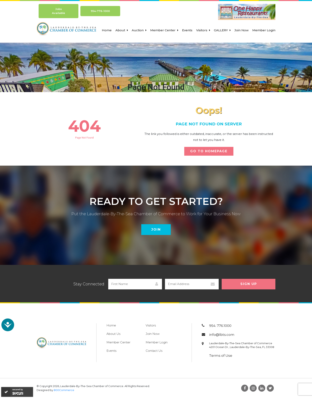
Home (107, 30)
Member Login (263, 30)
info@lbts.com (221, 335)
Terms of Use (220, 356)
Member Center (164, 30)
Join (156, 229)
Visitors (203, 30)
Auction (139, 30)
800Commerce (64, 390)
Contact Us (154, 351)
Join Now (241, 30)
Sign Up (248, 284)
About (121, 30)
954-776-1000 (100, 11)
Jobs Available (58, 11)
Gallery (222, 30)
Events (187, 30)
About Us (113, 334)
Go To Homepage (208, 151)
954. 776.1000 (220, 326)
